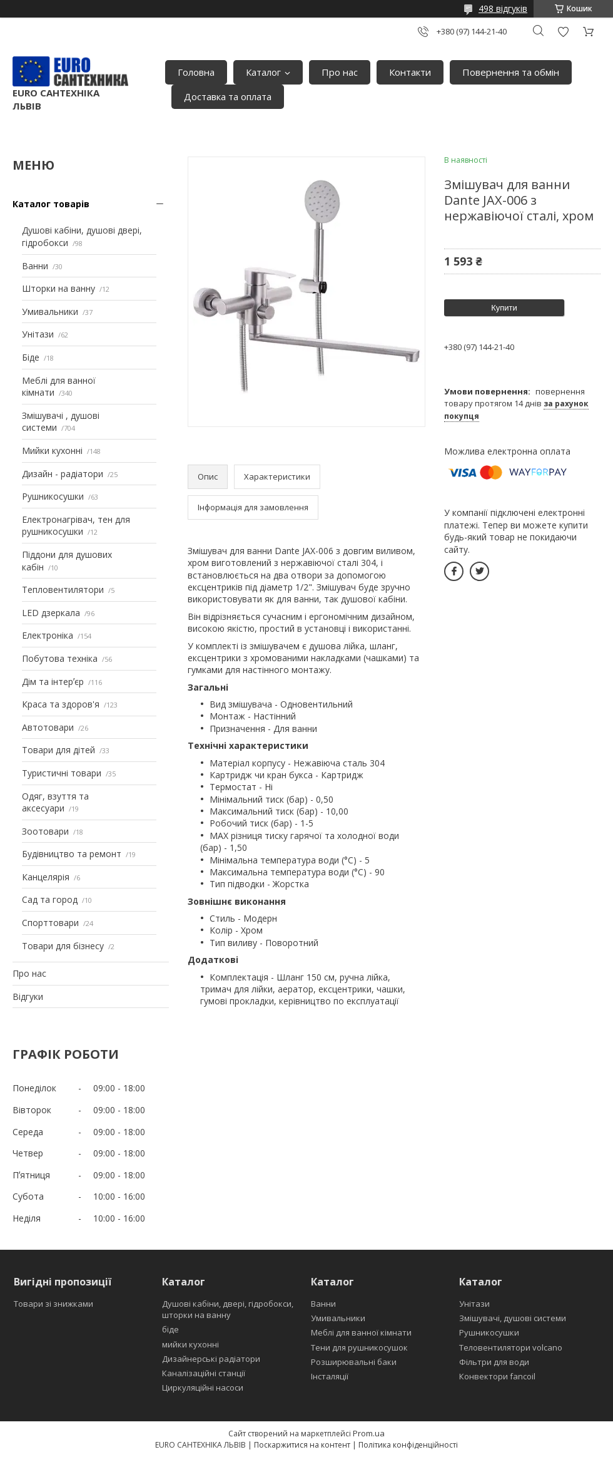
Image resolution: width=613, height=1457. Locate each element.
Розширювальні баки (354, 1361)
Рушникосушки (53, 496)
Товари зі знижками (53, 1303)
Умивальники (50, 311)
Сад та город (50, 899)
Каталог (263, 72)
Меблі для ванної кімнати (361, 1332)
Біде (30, 357)
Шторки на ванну (58, 288)
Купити (504, 307)
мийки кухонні (190, 1344)
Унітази (38, 334)
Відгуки (28, 996)
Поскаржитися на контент (302, 1444)
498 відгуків (503, 8)
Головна (196, 72)
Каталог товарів (51, 204)
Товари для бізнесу (63, 946)
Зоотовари (45, 831)
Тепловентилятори (63, 589)
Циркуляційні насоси (202, 1387)
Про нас (340, 72)
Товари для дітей (58, 750)
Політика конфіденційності (408, 1444)
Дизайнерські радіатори (211, 1358)
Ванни (35, 266)
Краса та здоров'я (60, 704)
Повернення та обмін (510, 72)
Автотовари (48, 727)
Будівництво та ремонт (71, 854)
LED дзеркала (51, 613)
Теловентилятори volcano (510, 1347)
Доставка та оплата (227, 96)
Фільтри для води (494, 1361)
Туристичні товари (61, 773)
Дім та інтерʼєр (53, 681)
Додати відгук (562, 31)
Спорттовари (50, 923)
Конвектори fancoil (497, 1376)
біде (170, 1329)
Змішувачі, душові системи (512, 1318)
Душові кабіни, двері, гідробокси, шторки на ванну (227, 1309)
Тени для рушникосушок (359, 1347)
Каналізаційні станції (203, 1373)
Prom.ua (369, 1433)
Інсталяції (329, 1376)
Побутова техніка (60, 658)
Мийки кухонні (52, 450)
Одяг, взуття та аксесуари (55, 802)
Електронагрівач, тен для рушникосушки (76, 525)
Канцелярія (45, 877)
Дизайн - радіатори (62, 474)
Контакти (410, 72)
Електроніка (47, 635)
